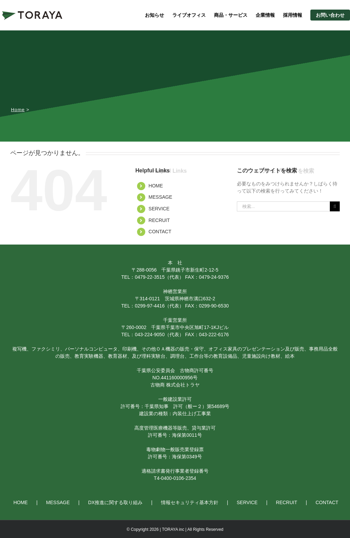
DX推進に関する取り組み (115, 502)
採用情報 (292, 15)
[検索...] (283, 206)
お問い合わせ (330, 15)
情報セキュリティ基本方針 (189, 502)
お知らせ (154, 15)
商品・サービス (230, 15)
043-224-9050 (149, 334)
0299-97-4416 (149, 306)
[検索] (335, 206)
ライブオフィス (189, 15)
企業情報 (265, 15)
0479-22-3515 (149, 277)
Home (18, 109)
